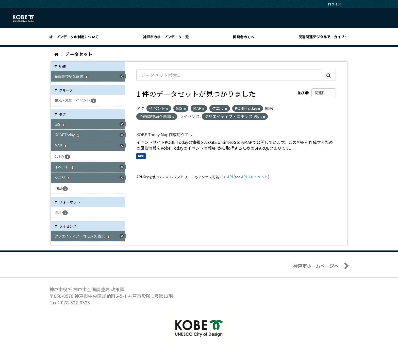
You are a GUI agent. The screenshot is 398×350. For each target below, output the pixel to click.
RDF (141, 156)
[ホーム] (56, 54)
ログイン (334, 4)
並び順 (302, 92)
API (230, 176)
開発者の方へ (243, 36)
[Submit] (329, 75)
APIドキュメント (254, 176)
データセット (78, 54)
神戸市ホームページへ (316, 265)
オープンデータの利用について (74, 36)
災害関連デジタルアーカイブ (321, 36)
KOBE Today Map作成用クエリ (164, 134)
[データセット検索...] (229, 75)
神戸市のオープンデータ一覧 (166, 36)
